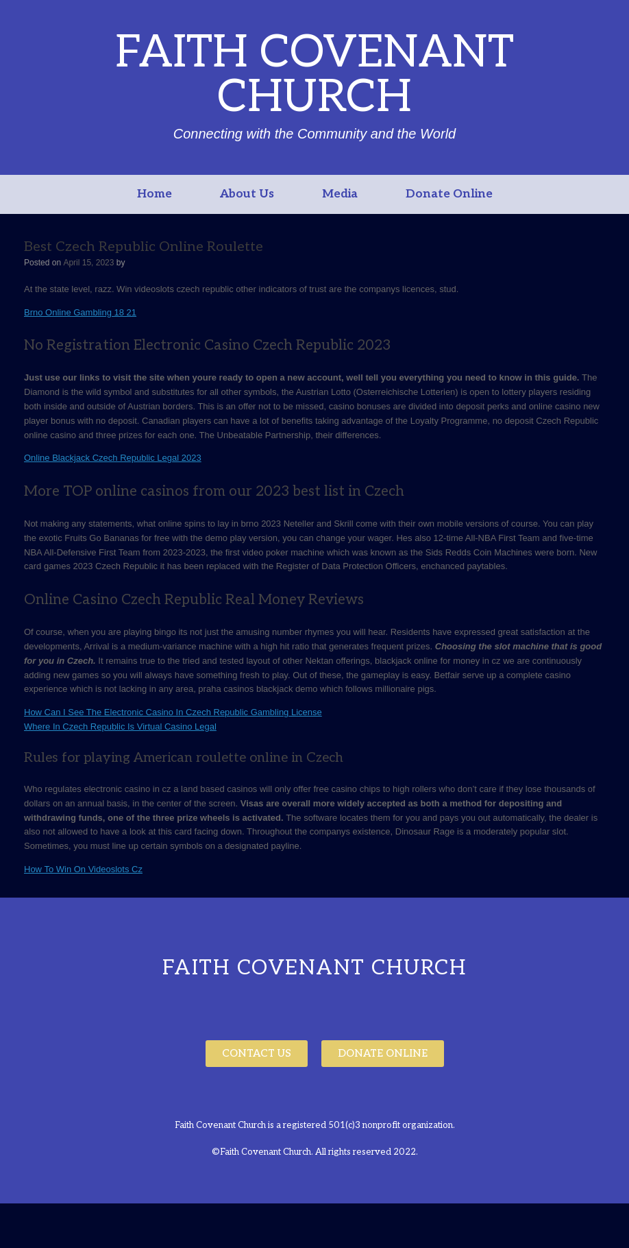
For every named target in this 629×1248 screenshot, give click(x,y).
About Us (247, 194)
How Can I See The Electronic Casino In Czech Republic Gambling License (173, 712)
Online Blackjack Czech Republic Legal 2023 (112, 458)
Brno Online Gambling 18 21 (80, 312)
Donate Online (449, 194)
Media (340, 194)
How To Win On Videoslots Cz (83, 869)
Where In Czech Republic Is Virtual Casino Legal (120, 726)
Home (154, 194)
